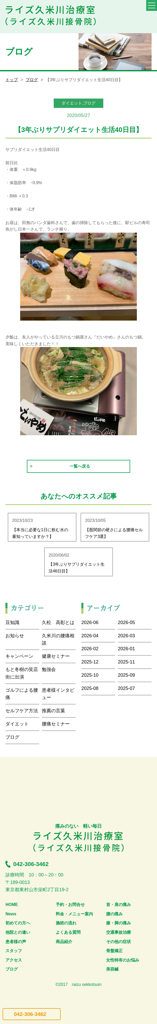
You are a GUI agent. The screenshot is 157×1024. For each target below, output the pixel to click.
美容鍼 (112, 969)
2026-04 (89, 635)
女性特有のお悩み (122, 960)
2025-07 (126, 688)
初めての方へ (17, 923)
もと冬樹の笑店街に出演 (21, 673)
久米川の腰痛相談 (58, 639)
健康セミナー (56, 656)
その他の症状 (118, 941)
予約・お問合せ (70, 904)
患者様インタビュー (58, 694)
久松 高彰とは (58, 622)
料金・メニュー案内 (74, 914)
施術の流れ (66, 923)
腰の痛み (114, 914)
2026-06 (89, 622)
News (10, 914)
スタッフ (13, 951)
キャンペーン (19, 656)
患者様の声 (15, 941)
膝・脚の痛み (118, 923)
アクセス (13, 960)
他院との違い (17, 932)
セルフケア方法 (21, 710)
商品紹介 (64, 941)
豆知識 (12, 622)
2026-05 (126, 622)
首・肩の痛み (118, 904)
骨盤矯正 (114, 951)
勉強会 (49, 669)
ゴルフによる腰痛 (21, 694)
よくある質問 (68, 932)
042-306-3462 (30, 1014)
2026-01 (126, 648)
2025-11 (126, 662)
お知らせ (14, 635)
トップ (11, 80)
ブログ (32, 80)
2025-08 (89, 688)
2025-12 (89, 662)
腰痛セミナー (56, 724)
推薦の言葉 (53, 710)
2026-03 (126, 635)
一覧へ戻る (79, 466)
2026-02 (89, 648)
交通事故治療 (118, 932)
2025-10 (89, 675)
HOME (11, 904)
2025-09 (126, 675)
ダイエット (17, 724)
